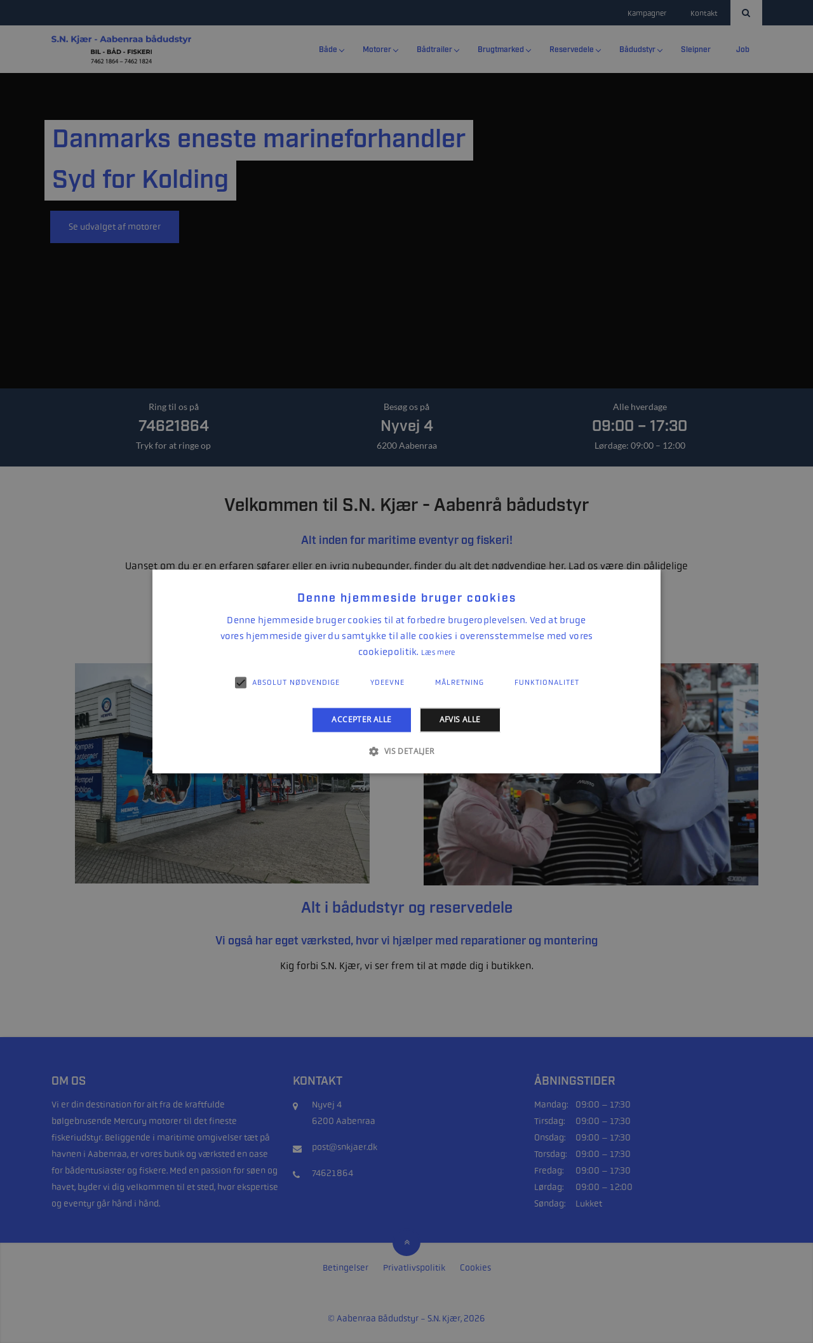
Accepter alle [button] (361, 719)
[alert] (406, 671)
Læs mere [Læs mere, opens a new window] (438, 652)
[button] (406, 751)
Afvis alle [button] (460, 719)
